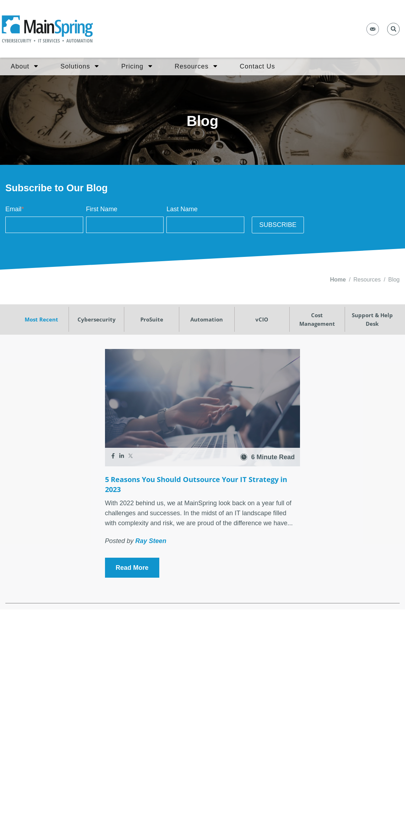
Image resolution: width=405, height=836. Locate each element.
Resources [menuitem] (196, 66)
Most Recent (41, 319)
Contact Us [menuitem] (257, 66)
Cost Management (317, 319)
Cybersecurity (97, 319)
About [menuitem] (24, 66)
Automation (206, 319)
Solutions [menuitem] (79, 66)
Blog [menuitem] (394, 280)
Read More (132, 567)
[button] (393, 29)
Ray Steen (150, 540)
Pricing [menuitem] (136, 66)
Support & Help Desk (372, 319)
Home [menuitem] (338, 280)
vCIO (261, 319)
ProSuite (151, 319)
